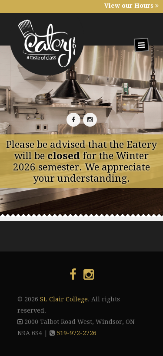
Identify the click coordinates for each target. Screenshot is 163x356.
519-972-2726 (76, 333)
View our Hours (131, 5)
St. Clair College (64, 299)
